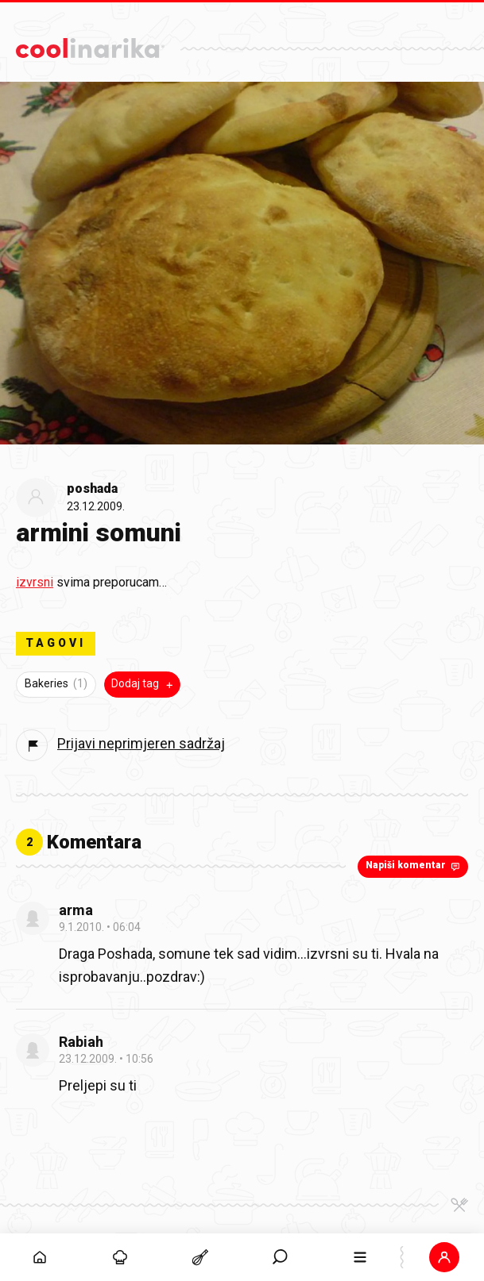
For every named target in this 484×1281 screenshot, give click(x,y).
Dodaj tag (143, 684)
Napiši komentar (414, 866)
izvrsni (34, 582)
